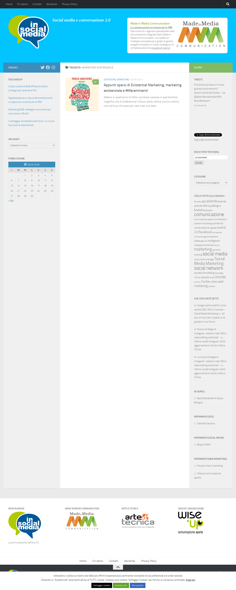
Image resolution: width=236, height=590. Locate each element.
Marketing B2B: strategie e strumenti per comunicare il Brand (29, 111)
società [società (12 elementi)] (198, 272)
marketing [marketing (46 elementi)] (203, 248)
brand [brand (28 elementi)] (198, 209)
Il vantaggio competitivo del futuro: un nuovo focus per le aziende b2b (31, 123)
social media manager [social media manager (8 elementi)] (204, 259)
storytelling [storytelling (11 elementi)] (208, 272)
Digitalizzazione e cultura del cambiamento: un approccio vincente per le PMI (30, 99)
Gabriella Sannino (206, 423)
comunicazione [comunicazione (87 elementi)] (209, 214)
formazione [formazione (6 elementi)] (217, 232)
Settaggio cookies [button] (101, 585)
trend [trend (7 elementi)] (212, 277)
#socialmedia (209, 96)
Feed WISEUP (15, 79)
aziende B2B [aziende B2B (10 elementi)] (200, 205)
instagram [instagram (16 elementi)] (213, 240)
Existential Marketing (116, 79)
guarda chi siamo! (161, 47)
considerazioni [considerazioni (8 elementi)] (220, 219)
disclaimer (51, 4)
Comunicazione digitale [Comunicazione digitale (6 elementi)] (203, 219)
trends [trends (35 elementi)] (220, 276)
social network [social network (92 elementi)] (208, 268)
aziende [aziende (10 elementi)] (222, 201)
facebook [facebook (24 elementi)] (205, 232)
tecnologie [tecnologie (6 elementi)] (219, 273)
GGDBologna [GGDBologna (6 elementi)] (199, 240)
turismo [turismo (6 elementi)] (197, 281)
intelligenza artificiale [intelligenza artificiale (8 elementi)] (204, 245)
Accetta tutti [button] (121, 585)
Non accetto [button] (137, 585)
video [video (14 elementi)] (214, 281)
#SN (219, 96)
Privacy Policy (69, 4)
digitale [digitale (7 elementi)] (213, 227)
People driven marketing (210, 465)
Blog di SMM (203, 444)
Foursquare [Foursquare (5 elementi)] (198, 236)
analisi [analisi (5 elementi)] (198, 201)
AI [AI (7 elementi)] (195, 201)
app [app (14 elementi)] (204, 201)
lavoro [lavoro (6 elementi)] (216, 245)
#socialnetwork (202, 100)
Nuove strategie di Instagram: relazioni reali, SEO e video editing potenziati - (210, 333)
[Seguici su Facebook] (48, 67)
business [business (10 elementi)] (207, 209)
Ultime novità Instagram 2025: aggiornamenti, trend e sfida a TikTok (210, 345)
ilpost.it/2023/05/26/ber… (208, 92)
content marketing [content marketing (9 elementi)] (203, 223)
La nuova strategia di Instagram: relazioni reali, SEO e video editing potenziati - (210, 360)
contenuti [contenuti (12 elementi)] (218, 223)
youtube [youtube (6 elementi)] (211, 286)
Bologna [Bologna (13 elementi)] (216, 205)
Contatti (37, 4)
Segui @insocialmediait (206, 139)
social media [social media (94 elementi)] (215, 253)
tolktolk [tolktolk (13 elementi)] (205, 277)
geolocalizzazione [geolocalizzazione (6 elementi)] (211, 236)
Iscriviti (198, 162)
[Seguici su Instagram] (53, 67)
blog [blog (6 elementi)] (209, 205)
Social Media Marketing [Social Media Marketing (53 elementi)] (209, 261)
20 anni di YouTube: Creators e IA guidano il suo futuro (209, 317)
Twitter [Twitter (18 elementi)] (205, 281)
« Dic (11, 200)
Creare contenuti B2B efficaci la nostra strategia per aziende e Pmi (28, 88)
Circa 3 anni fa (200, 105)
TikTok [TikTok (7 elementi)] (197, 277)
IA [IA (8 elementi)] (206, 240)
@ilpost (198, 96)
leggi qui (190, 579)
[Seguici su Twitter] (43, 67)
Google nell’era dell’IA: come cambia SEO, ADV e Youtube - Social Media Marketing (210, 309)
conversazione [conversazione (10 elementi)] (201, 227)
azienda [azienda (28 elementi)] (212, 201)
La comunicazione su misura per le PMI (151, 27)
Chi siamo (22, 4)
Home (9, 4)
